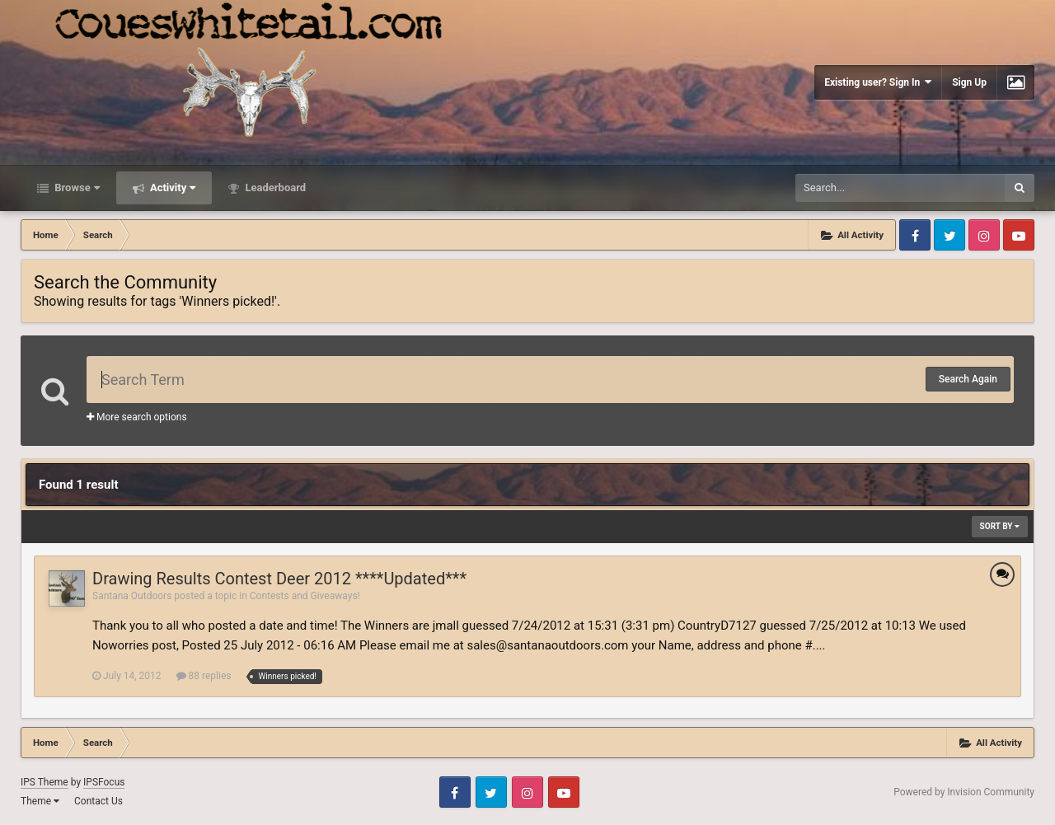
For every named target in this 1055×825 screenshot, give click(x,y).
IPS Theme (44, 782)
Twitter (949, 235)
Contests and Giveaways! (305, 596)
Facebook (915, 235)
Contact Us (98, 801)
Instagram (984, 235)
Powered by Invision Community (963, 792)
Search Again (968, 379)
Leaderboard (274, 187)
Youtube (1018, 235)
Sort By (1000, 526)
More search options (137, 417)
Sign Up (969, 82)
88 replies (204, 676)
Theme (40, 801)
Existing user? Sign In (877, 82)
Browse (76, 187)
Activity (172, 187)
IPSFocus (103, 782)
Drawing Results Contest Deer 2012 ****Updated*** (279, 578)
